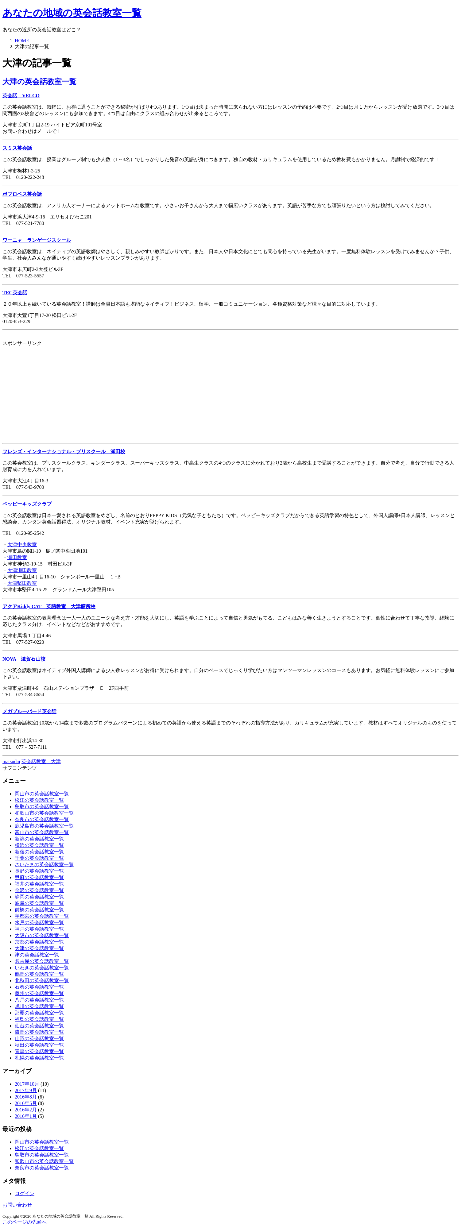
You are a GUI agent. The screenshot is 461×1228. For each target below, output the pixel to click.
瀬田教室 (17, 557)
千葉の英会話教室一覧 (39, 858)
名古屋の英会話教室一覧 (42, 961)
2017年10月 (27, 1084)
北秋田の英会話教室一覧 (42, 980)
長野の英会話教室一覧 (39, 871)
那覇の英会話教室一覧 (39, 1012)
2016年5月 (26, 1103)
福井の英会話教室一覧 (39, 883)
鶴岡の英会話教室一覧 (39, 974)
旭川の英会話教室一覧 (39, 1006)
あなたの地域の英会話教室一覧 (71, 12)
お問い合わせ (17, 1204)
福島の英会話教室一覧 (39, 1019)
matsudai (11, 761)
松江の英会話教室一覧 (39, 800)
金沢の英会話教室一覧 (39, 890)
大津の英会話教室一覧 (39, 82)
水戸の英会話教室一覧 (39, 922)
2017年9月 (26, 1090)
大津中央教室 (22, 544)
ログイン (24, 1193)
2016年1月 (26, 1116)
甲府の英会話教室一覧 (39, 877)
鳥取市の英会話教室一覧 (42, 806)
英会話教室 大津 (41, 761)
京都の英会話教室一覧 (39, 941)
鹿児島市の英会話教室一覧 (44, 825)
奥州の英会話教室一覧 (39, 993)
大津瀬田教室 (22, 570)
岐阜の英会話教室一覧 (39, 903)
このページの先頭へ (24, 1222)
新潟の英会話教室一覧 (39, 838)
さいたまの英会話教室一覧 (44, 864)
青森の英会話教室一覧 (39, 1051)
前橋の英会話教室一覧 (39, 909)
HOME (22, 40)
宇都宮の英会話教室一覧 (42, 916)
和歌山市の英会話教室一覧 (44, 813)
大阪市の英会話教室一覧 (42, 935)
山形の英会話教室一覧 (39, 1038)
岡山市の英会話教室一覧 (42, 793)
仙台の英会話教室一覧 (39, 1025)
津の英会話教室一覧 (37, 954)
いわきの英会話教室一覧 (42, 967)
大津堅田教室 (22, 583)
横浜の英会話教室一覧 (39, 845)
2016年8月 (26, 1096)
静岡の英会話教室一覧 (39, 896)
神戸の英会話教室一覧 (39, 929)
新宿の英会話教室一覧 (39, 851)
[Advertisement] (186, 390)
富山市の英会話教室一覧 (42, 832)
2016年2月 (26, 1109)
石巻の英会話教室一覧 (39, 987)
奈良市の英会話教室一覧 (42, 819)
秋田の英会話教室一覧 (39, 1045)
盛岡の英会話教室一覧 (39, 1032)
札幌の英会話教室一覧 (39, 1057)
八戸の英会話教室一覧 (39, 999)
